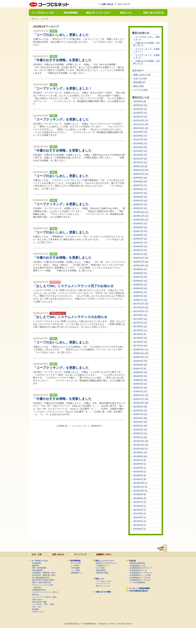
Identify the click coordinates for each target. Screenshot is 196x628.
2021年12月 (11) (140, 120)
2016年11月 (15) (140, 353)
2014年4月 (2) (139, 471)
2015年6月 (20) (140, 418)
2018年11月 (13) (140, 262)
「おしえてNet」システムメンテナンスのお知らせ (70, 317)
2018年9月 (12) (140, 269)
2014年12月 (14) (140, 441)
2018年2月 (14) (140, 296)
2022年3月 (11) (140, 109)
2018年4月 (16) (140, 288)
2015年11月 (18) (140, 399)
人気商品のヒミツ (103, 566)
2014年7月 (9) (139, 460)
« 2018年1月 (62, 426)
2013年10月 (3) (140, 490)
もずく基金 (100, 568)
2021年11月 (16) (140, 124)
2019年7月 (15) (140, 231)
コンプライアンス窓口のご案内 (44, 597)
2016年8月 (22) (140, 365)
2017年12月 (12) (140, 304)
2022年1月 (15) (140, 117)
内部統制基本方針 (39, 590)
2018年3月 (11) (140, 292)
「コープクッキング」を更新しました (61, 119)
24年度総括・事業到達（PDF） (44, 573)
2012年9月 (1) (139, 513)
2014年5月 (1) (139, 468)
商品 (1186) (138, 86)
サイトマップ (124, 4)
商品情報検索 (70, 12)
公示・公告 (37, 554)
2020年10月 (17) (140, 174)
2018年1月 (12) (140, 300)
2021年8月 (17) (140, 136)
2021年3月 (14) (140, 155)
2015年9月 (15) (140, 406)
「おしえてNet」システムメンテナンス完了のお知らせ (73, 286)
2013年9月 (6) (139, 494)
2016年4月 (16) (140, 380)
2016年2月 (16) (140, 388)
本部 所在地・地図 (39, 602)
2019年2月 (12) (140, 250)
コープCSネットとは (42, 12)
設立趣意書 (36, 563)
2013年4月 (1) (139, 510)
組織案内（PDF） (104, 554)
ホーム (35, 18)
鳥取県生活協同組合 (137, 563)
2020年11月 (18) (140, 170)
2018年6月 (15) (140, 281)
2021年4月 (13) (140, 151)
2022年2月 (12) (140, 113)
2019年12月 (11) (140, 212)
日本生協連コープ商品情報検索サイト (77, 570)
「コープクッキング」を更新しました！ (62, 88)
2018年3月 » (96, 426)
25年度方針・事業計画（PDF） (44, 575)
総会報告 (35, 609)
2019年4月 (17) (140, 242)
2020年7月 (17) (140, 185)
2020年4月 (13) (140, 197)
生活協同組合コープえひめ (140, 580)
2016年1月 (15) (140, 391)
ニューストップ (79, 426)
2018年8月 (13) (140, 273)
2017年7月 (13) (140, 323)
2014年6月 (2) (139, 464)
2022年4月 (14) (140, 105)
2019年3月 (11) (140, 246)
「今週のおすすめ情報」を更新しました (62, 60)
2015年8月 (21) (140, 410)
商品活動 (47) (139, 82)
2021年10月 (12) (140, 128)
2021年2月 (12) (140, 158)
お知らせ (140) (140, 78)
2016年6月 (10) (140, 372)
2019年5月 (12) (140, 239)
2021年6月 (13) (140, 143)
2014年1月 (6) (139, 479)
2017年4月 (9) (139, 334)
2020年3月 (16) (140, 200)
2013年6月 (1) (139, 506)
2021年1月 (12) (140, 162)
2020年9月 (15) (140, 178)
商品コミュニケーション (98, 12)
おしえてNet (76, 563)
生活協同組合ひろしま (138, 570)
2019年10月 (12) (140, 219)
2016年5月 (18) (140, 376)
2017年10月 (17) (140, 311)
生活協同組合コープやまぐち (141, 573)
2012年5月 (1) (139, 521)
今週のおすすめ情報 (103, 592)
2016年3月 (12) (140, 384)
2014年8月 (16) (140, 456)
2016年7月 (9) (139, 368)
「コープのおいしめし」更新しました (61, 35)
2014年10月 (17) (140, 449)
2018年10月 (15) (140, 265)
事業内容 (35, 566)
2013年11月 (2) (140, 487)
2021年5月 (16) (140, 147)
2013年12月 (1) (140, 483)
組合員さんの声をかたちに (106, 563)
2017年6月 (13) (140, 326)
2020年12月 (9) (140, 166)
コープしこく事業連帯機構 (139, 588)
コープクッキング (103, 583)
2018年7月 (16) (140, 277)
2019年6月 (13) (140, 235)
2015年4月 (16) (140, 426)
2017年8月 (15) (140, 319)
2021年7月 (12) (140, 139)
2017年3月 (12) (140, 338)
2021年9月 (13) (140, 132)
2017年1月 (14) (140, 345)
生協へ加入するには (153, 12)
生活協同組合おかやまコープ (141, 568)
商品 (53, 31)
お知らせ (55, 282)
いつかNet (75, 566)
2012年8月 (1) (139, 517)
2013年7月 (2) (139, 502)
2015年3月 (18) (140, 429)
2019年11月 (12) (140, 216)
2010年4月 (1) (139, 529)
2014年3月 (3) (139, 475)
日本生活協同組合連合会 (138, 591)
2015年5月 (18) (140, 422)
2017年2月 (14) (140, 342)
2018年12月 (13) (140, 258)
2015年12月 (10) (140, 395)
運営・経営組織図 (39, 568)
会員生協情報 (37, 570)
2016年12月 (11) (140, 349)
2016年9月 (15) (140, 361)
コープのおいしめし (104, 581)
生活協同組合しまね (137, 566)
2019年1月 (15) (140, 254)
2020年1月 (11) (140, 208)
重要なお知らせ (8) (142, 75)
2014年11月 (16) (140, 445)
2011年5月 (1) (139, 525)
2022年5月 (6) (139, 101)
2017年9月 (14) (140, 315)
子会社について (38, 612)
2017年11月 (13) (140, 307)
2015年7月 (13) (140, 414)
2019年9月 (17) (140, 223)
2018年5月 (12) (140, 284)
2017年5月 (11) (140, 330)
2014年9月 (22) (140, 452)
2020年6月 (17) (140, 189)
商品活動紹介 (101, 570)
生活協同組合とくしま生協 (140, 575)
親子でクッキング (103, 586)
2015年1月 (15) (140, 437)
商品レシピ (126, 12)
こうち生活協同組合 (137, 582)
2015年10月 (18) (140, 403)
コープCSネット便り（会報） (43, 604)
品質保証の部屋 (102, 573)
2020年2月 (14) (140, 204)
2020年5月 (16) (140, 193)
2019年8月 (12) (140, 227)
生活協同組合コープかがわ (140, 578)
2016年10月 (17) (140, 357)
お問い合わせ (107, 4)
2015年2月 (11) (140, 433)
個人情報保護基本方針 (41, 578)
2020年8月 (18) (140, 181)
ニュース (45, 18)
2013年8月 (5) (139, 498)
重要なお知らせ (58, 313)
